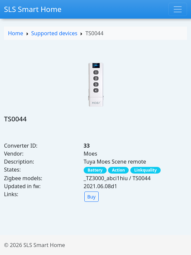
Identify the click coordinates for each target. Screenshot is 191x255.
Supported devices (54, 33)
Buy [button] (91, 196)
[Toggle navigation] (177, 9)
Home (15, 33)
